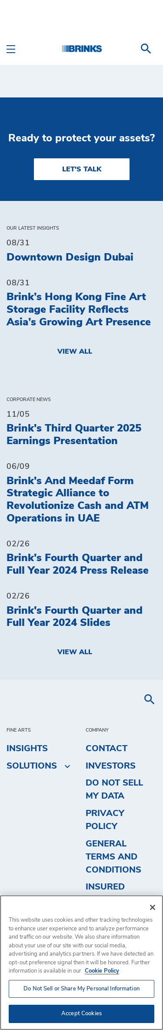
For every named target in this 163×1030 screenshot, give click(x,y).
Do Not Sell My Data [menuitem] (114, 789)
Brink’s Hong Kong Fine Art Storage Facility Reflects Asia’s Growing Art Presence (79, 310)
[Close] (152, 907)
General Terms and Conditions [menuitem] (113, 856)
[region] (81, 962)
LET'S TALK (81, 169)
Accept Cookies (81, 1014)
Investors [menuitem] (111, 766)
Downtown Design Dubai (70, 257)
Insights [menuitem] (27, 748)
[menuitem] (146, 48)
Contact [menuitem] (106, 748)
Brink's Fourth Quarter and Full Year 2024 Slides (75, 617)
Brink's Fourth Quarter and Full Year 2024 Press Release (78, 564)
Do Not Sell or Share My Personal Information (81, 989)
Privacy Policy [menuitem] (105, 820)
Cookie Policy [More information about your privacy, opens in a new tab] (102, 971)
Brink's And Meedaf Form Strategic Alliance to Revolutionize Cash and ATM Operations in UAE (78, 500)
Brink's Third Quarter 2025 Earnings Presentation (74, 434)
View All (74, 351)
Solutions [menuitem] (32, 766)
